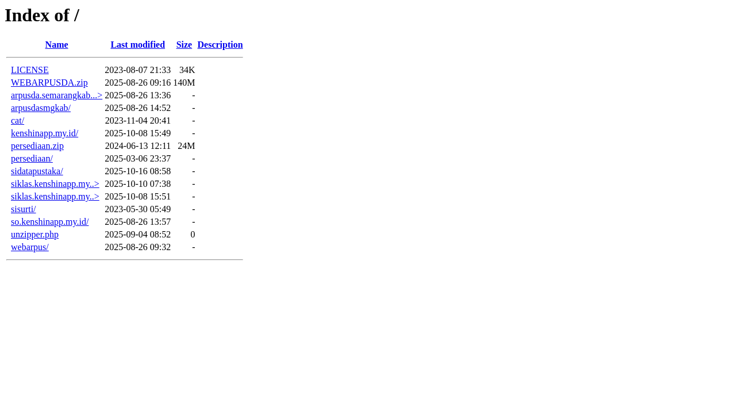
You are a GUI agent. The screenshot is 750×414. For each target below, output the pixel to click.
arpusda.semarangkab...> (56, 95)
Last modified (137, 44)
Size (184, 44)
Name (56, 44)
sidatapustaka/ (37, 171)
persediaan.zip (37, 146)
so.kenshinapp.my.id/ (50, 222)
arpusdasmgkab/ (41, 108)
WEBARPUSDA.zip (49, 82)
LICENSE (30, 70)
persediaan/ (32, 158)
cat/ (17, 120)
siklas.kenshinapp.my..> (55, 184)
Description (220, 44)
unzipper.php (35, 234)
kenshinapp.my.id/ (44, 133)
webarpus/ (30, 247)
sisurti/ (23, 209)
